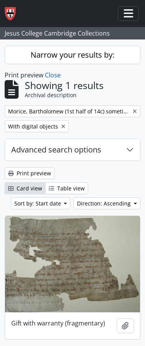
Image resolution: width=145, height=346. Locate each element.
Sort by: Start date (38, 203)
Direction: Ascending (104, 203)
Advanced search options (56, 149)
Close (53, 75)
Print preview (29, 173)
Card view (25, 188)
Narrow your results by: (72, 55)
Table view (67, 188)
